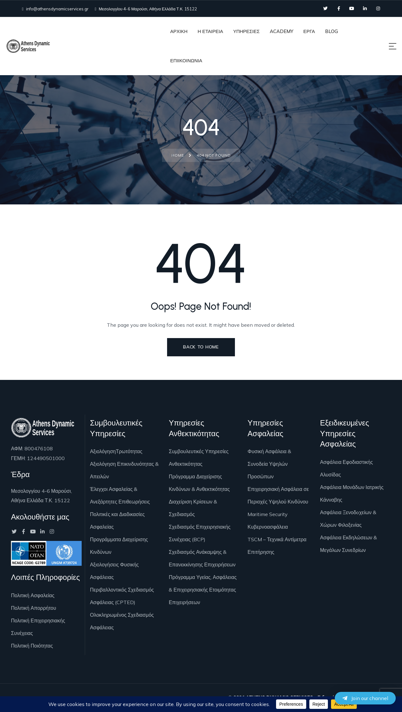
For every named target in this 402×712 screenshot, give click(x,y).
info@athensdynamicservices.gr (55, 8)
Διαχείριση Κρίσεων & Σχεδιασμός (193, 507)
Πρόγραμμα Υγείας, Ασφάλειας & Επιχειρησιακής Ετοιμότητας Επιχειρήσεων (202, 589)
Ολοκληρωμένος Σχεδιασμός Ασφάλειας (122, 621)
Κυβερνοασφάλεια (267, 527)
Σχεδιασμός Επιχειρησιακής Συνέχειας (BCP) (199, 533)
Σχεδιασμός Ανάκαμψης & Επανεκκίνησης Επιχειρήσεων (202, 558)
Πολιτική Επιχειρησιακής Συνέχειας (38, 626)
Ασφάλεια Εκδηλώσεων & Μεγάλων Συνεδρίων (348, 543)
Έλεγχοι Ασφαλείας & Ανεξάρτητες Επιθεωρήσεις (120, 495)
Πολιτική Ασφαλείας (32, 595)
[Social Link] (325, 8)
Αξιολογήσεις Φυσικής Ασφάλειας (114, 570)
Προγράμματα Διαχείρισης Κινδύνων (119, 545)
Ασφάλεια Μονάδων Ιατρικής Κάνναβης (351, 493)
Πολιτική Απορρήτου (33, 608)
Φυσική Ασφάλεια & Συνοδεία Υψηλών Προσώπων (269, 464)
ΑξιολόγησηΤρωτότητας (116, 451)
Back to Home (201, 347)
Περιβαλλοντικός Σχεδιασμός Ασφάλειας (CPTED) (122, 596)
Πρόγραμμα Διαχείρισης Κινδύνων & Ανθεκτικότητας (199, 482)
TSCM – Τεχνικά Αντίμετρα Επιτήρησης (276, 545)
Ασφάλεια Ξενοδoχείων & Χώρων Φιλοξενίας (348, 518)
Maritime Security (267, 514)
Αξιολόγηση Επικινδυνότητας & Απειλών (124, 470)
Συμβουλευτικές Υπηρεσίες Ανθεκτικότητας (198, 457)
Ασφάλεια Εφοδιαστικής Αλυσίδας (346, 468)
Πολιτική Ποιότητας (32, 645)
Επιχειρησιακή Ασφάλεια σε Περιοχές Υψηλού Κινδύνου (278, 495)
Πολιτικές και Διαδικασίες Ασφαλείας (117, 520)
